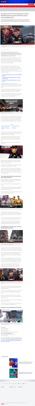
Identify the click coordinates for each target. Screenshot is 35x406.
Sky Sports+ (10, 397)
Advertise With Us (20, 396)
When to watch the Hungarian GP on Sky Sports (9, 80)
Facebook (6, 383)
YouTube (20, 383)
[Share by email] (9, 50)
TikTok (10, 383)
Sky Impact (19, 394)
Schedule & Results (10, 6)
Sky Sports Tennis (11, 394)
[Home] (3, 1)
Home (1, 4)
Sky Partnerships (20, 393)
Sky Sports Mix (11, 399)
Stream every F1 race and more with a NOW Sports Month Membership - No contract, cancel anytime (11, 340)
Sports (4, 4)
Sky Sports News (11, 396)
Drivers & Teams (19, 6)
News (3, 6)
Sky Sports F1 (11, 393)
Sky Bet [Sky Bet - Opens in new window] (30, 6)
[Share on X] (4, 50)
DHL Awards (23, 6)
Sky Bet (13, 4)
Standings (14, 6)
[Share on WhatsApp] (7, 50)
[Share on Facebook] (2, 50)
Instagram (15, 383)
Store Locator (19, 395)
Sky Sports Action (11, 395)
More (15, 4)
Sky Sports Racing (11, 398)
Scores (7, 4)
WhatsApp (25, 383)
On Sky (27, 6)
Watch (10, 4)
